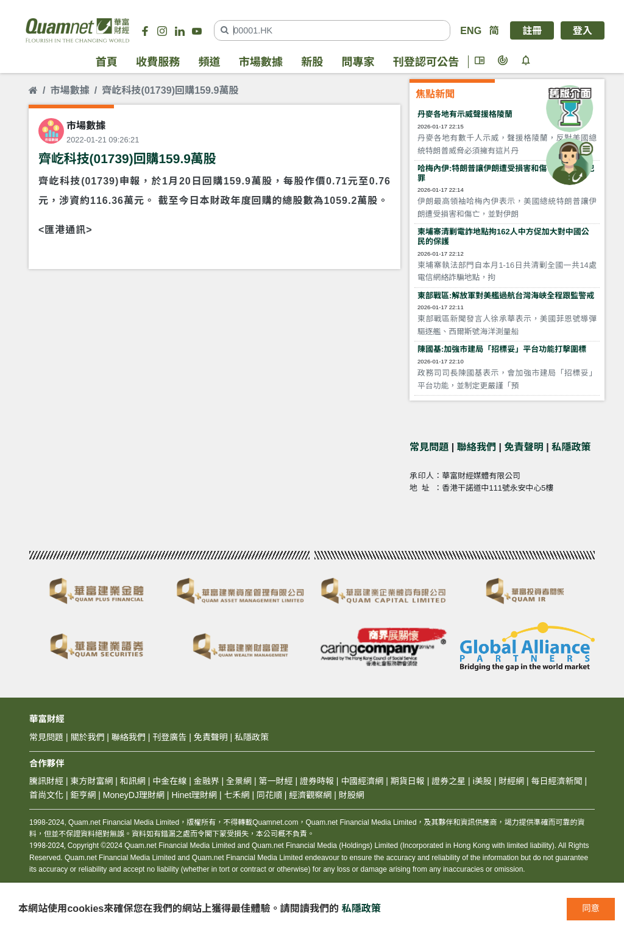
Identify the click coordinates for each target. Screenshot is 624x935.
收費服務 (158, 62)
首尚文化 (46, 795)
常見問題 (429, 446)
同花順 (269, 795)
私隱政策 (570, 446)
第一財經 (276, 781)
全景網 (239, 781)
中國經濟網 (362, 781)
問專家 (357, 62)
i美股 (481, 781)
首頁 (107, 62)
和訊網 (133, 781)
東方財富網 (91, 781)
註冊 (532, 30)
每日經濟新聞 (557, 781)
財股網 (351, 795)
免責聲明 (524, 446)
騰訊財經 (46, 781)
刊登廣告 (169, 737)
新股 (312, 62)
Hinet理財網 (194, 795)
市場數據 (261, 62)
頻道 (209, 62)
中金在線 (169, 781)
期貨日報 (408, 781)
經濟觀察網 (310, 795)
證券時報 (317, 781)
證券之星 (447, 781)
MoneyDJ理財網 (134, 795)
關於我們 (87, 737)
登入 (582, 30)
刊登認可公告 (426, 62)
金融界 (206, 781)
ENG (470, 30)
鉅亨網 (83, 795)
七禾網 (237, 795)
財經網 (511, 781)
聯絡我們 (476, 446)
